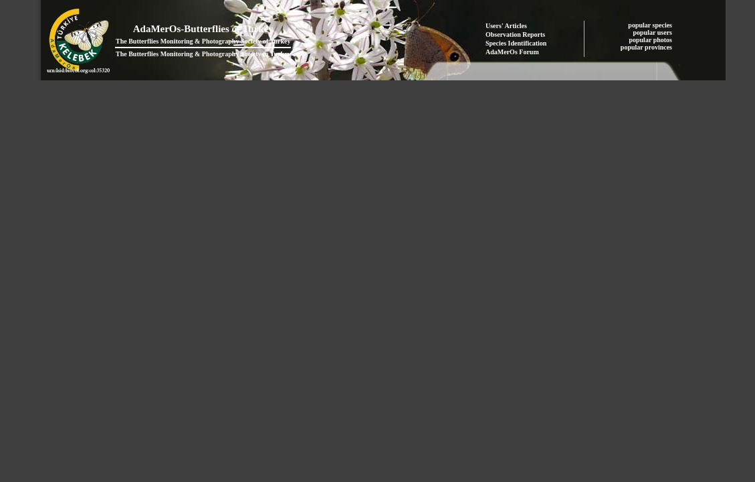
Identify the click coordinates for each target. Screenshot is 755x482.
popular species (650, 25)
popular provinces (647, 47)
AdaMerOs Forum (512, 52)
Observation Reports (515, 34)
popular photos (651, 40)
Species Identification (516, 43)
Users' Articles (506, 25)
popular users (653, 32)
